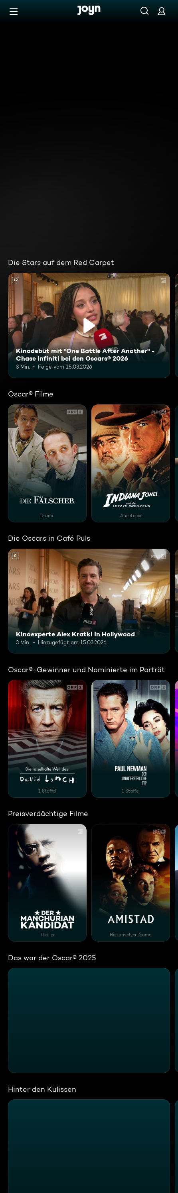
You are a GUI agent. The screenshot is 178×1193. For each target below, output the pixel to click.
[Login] (161, 11)
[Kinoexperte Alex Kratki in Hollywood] (89, 601)
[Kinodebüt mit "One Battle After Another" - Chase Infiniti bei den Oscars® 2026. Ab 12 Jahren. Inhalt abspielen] (89, 325)
